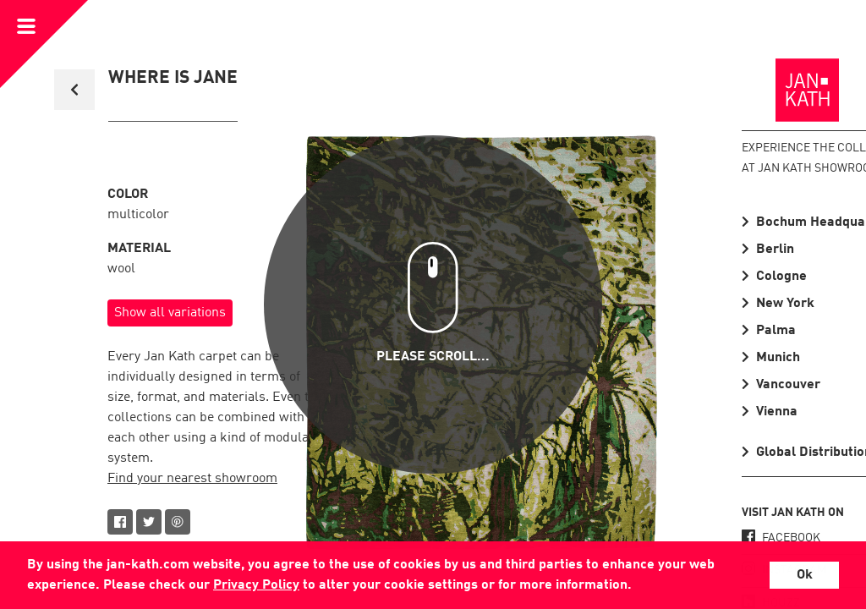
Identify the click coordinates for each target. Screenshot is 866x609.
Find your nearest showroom (192, 479)
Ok (805, 575)
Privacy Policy (256, 585)
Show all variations (170, 313)
